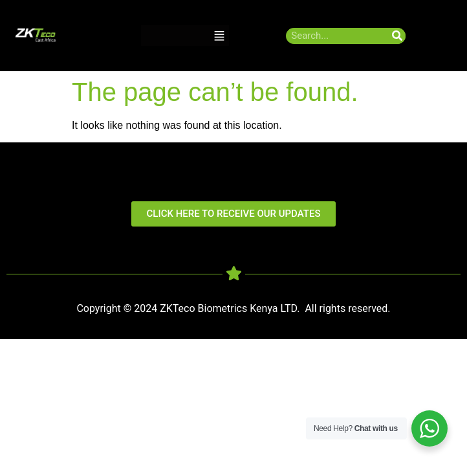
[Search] (397, 36)
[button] (219, 36)
